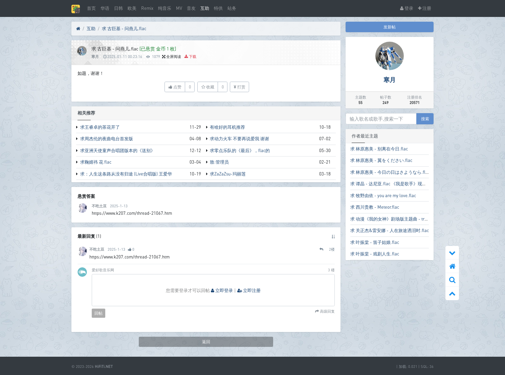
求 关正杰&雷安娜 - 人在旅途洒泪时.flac (389, 230)
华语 (105, 8)
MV (179, 8)
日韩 (118, 8)
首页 (91, 8)
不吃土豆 (99, 206)
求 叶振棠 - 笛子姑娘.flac (374, 242)
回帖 (98, 313)
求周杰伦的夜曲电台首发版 (106, 138)
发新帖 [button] (389, 26)
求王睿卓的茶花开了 (100, 127)
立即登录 (222, 290)
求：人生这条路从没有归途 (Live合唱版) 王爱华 (126, 173)
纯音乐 (164, 8)
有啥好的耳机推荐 (227, 127)
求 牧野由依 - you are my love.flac (383, 195)
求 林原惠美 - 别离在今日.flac (379, 148)
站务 (231, 8)
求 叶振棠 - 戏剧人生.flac (374, 253)
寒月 (95, 56)
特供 (218, 8)
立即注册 (249, 290)
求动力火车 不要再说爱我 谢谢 (239, 138)
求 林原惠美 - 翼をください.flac (381, 160)
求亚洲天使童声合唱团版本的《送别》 (117, 150)
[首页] (78, 28)
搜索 (425, 118)
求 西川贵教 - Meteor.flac (374, 207)
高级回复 (327, 311)
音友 (191, 8)
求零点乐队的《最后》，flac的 (240, 150)
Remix (147, 8)
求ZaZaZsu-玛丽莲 (228, 173)
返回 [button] (206, 341)
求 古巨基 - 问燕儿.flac (124, 28)
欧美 (132, 8)
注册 (424, 8)
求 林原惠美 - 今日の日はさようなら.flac (390, 172)
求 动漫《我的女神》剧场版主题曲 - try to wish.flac (399, 219)
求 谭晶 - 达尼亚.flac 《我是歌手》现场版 (390, 183)
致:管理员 (219, 162)
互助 (204, 8)
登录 (406, 8)
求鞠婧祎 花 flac (95, 162)
